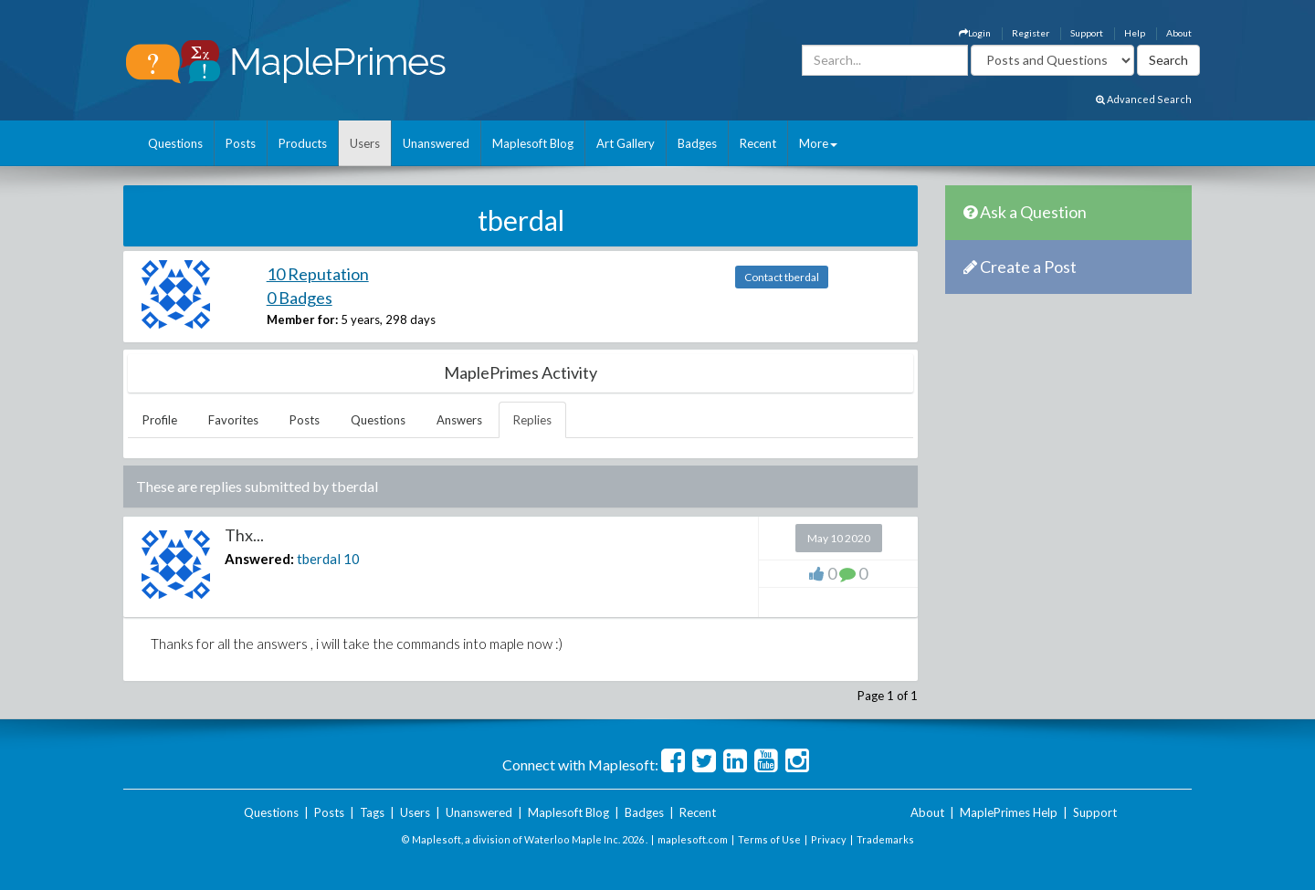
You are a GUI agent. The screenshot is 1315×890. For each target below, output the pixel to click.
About (1179, 32)
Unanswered (436, 143)
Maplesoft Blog (532, 143)
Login (975, 32)
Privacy (829, 839)
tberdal (319, 558)
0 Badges (299, 298)
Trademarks (885, 839)
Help (1134, 32)
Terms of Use (769, 839)
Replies (532, 420)
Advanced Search (1144, 99)
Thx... (244, 535)
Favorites (233, 420)
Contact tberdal (781, 277)
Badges (697, 143)
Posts (241, 143)
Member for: (302, 319)
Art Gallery (625, 143)
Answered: (259, 558)
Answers (459, 420)
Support (1086, 32)
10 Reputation (318, 274)
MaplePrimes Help (1008, 812)
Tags (372, 812)
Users (365, 143)
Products (303, 143)
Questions (175, 143)
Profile (159, 420)
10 (351, 558)
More (818, 143)
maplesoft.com (693, 839)
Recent (758, 143)
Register (1030, 32)
